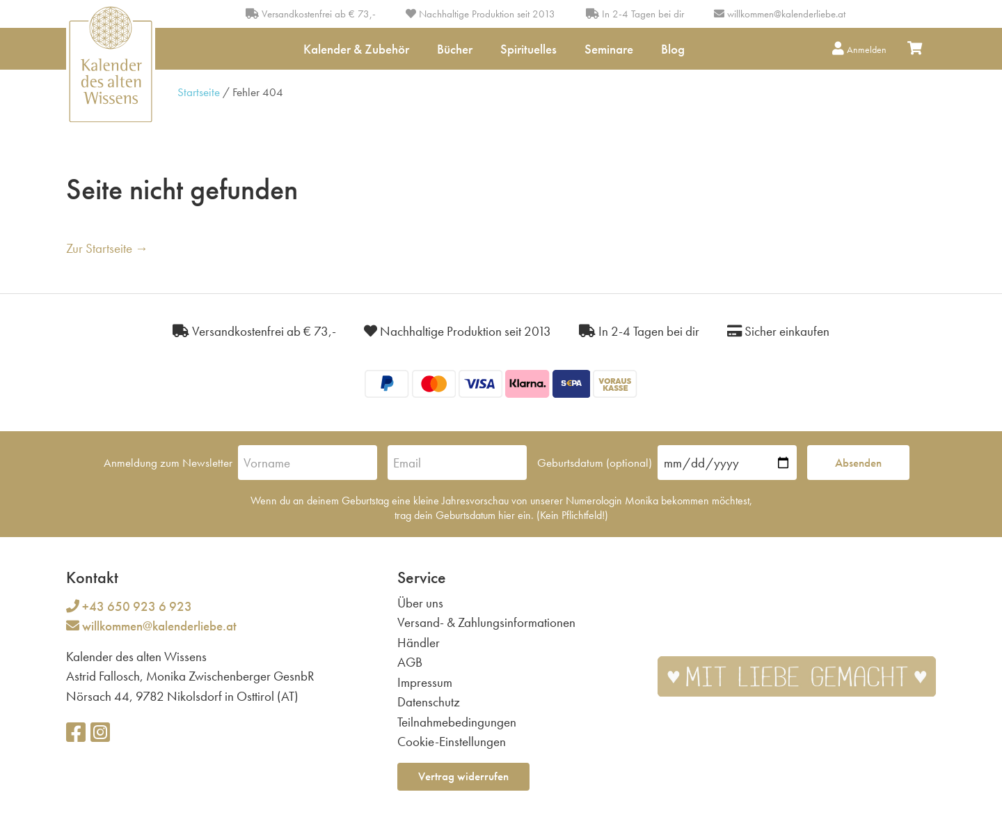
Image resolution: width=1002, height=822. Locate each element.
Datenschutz (428, 702)
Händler (418, 642)
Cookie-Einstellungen (451, 741)
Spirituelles (528, 49)
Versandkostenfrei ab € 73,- (311, 14)
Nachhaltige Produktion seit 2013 (480, 14)
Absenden (858, 462)
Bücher (454, 49)
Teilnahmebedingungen (456, 722)
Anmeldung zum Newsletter (168, 462)
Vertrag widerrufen (463, 776)
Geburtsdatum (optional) (594, 462)
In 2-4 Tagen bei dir (635, 14)
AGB (409, 662)
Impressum (424, 682)
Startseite (198, 92)
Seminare (608, 49)
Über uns (420, 603)
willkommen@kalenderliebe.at (786, 14)
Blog (673, 49)
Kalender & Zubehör (356, 49)
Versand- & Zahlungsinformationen (486, 622)
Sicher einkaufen (778, 331)
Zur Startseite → (107, 248)
